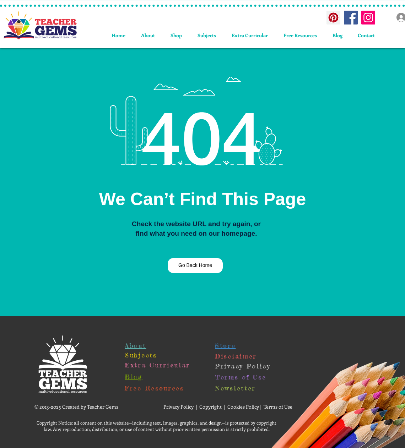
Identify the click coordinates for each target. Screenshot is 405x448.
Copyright (210, 406)
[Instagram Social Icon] (368, 17)
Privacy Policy (179, 406)
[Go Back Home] (195, 265)
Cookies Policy (243, 406)
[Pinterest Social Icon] (333, 17)
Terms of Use (278, 406)
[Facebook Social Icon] (351, 17)
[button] (207, 35)
